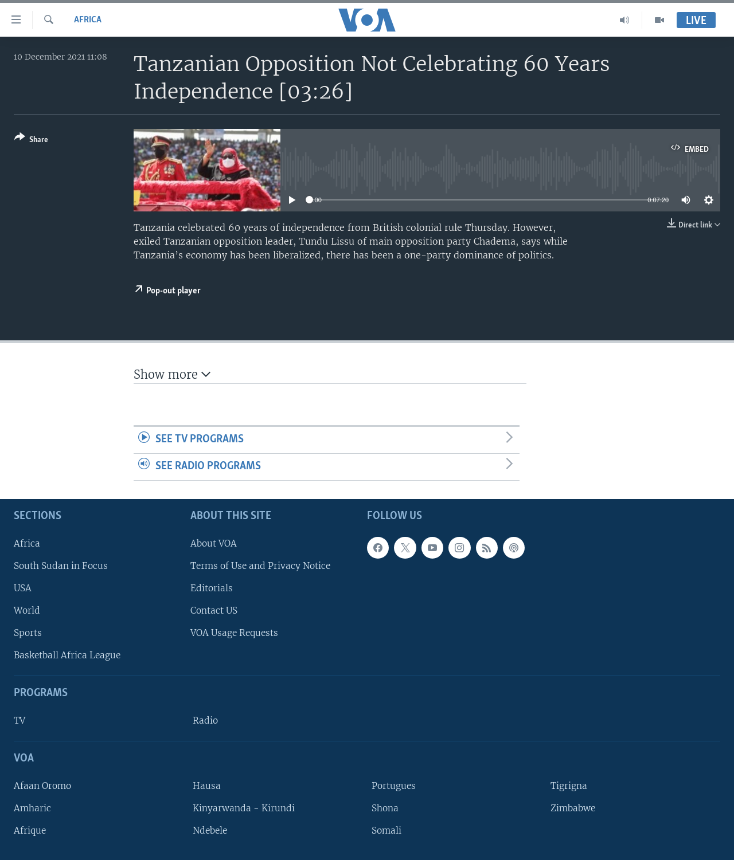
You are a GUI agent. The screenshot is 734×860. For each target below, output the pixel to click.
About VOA (213, 542)
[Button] (31, 140)
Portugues (394, 785)
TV (19, 720)
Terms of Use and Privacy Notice (260, 565)
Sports (28, 632)
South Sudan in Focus (61, 565)
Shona (385, 808)
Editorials (211, 587)
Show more (172, 374)
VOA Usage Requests (234, 632)
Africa (87, 20)
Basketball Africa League (67, 655)
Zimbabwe (572, 808)
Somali (386, 830)
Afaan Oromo (42, 785)
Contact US (213, 610)
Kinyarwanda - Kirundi (244, 808)
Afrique (30, 830)
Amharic (32, 808)
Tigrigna (568, 785)
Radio (205, 720)
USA (23, 587)
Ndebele (210, 830)
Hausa (207, 785)
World (27, 610)
